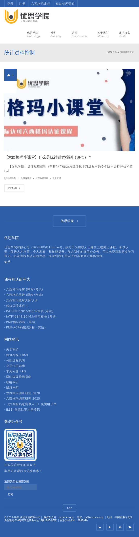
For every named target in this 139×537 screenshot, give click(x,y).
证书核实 (124, 34)
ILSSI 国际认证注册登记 (23, 410)
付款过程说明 (15, 360)
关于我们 (103, 34)
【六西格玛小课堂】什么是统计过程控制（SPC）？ (48, 157)
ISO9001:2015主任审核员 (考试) (30, 311)
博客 (56, 34)
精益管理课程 (65, 4)
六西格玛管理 (42, 178)
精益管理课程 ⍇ (17, 306)
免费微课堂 (26, 178)
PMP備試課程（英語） (22, 322)
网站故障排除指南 (18, 377)
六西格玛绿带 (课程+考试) (24, 289)
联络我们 (12, 382)
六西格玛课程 (40, 4)
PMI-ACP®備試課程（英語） (27, 328)
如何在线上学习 (17, 355)
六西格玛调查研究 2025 (23, 399)
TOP (69, 508)
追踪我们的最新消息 (17, 481)
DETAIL (14, 188)
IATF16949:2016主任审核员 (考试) (31, 316)
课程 (79, 34)
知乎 (7, 262)
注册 (22, 4)
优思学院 (34, 34)
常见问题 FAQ (16, 371)
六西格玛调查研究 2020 (23, 393)
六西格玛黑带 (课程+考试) (24, 295)
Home (109, 52)
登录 (10, 4)
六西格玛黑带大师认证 (22, 300)
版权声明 (12, 388)
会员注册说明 (15, 366)
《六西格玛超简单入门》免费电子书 (31, 404)
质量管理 (57, 178)
